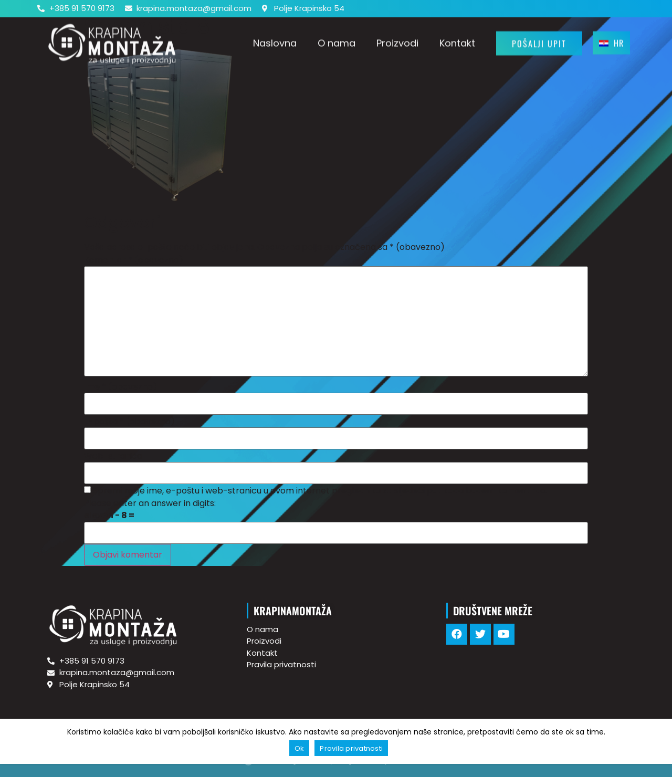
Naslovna (275, 39)
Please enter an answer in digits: (150, 503)
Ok (299, 748)
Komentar (133, 260)
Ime (120, 387)
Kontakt (457, 39)
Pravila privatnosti (351, 748)
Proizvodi (397, 39)
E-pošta (129, 421)
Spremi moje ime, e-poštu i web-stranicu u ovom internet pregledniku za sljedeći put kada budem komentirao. (320, 491)
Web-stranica (113, 456)
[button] (539, 40)
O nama (336, 39)
